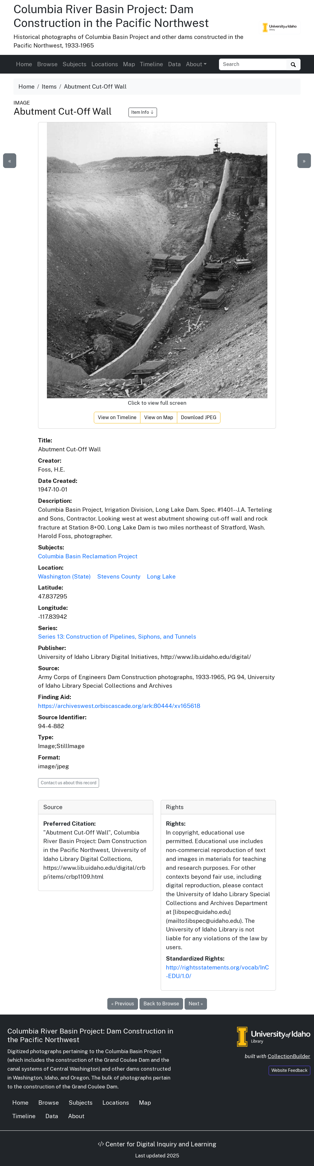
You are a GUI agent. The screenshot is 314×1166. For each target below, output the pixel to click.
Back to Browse (161, 1004)
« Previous (122, 1004)
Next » (196, 1004)
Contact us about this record (68, 782)
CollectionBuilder (289, 1056)
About (76, 1116)
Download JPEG (198, 417)
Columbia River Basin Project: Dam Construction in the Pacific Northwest (111, 15)
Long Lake (161, 576)
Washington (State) (64, 576)
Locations (104, 64)
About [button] (194, 64)
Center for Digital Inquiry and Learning (157, 1144)
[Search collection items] (253, 64)
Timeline (151, 64)
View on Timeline (117, 417)
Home (24, 64)
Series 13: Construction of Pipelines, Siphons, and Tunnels (117, 636)
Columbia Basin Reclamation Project (87, 556)
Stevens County (118, 576)
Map (129, 64)
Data (174, 64)
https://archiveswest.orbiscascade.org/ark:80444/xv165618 (119, 705)
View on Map (158, 417)
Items (49, 86)
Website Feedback (289, 1070)
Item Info (142, 112)
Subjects (74, 64)
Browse (47, 64)
